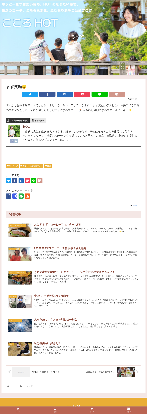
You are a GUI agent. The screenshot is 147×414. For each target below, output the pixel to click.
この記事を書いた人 (19, 120)
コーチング (12, 166)
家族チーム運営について (31, 166)
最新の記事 (39, 120)
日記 (48, 166)
